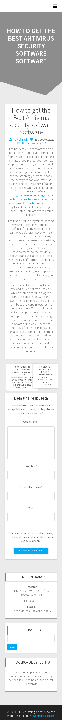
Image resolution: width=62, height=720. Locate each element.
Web (31, 508)
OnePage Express (43, 716)
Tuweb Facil (20, 139)
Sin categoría (30, 143)
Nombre (31, 466)
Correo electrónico (31, 487)
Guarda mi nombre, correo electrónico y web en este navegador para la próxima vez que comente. (31, 537)
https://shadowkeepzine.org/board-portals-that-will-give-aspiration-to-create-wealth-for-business (31, 199)
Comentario (31, 421)
